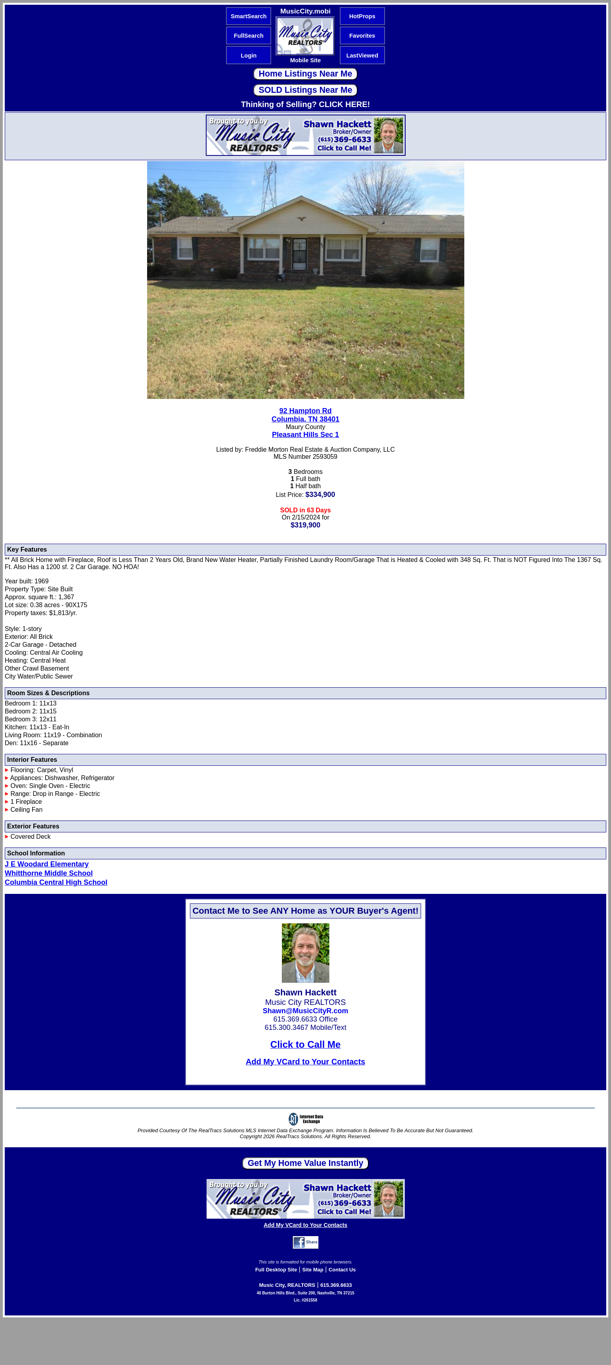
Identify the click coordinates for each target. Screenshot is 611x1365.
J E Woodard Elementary (47, 864)
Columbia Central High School (56, 882)
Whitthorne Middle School (49, 873)
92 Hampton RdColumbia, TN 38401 (305, 415)
